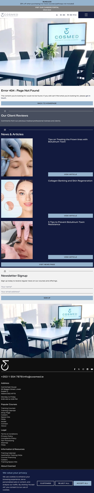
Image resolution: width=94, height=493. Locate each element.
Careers (4, 415)
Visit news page (47, 264)
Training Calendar (8, 411)
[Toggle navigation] (86, 14)
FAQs (3, 419)
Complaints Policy (8, 438)
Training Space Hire (9, 462)
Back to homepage (47, 103)
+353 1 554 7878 (12, 376)
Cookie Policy (16, 490)
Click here (47, 10)
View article (70, 174)
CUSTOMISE (45, 483)
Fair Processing (7, 441)
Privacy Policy (7, 436)
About (3, 426)
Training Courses (8, 408)
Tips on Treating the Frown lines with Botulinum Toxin (68, 140)
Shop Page (5, 413)
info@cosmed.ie (33, 376)
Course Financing (8, 457)
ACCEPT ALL (82, 483)
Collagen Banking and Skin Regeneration (70, 180)
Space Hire (5, 417)
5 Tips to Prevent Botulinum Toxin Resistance (66, 223)
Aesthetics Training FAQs (11, 455)
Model (3, 422)
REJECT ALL (63, 483)
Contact (4, 424)
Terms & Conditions (9, 434)
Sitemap (4, 443)
